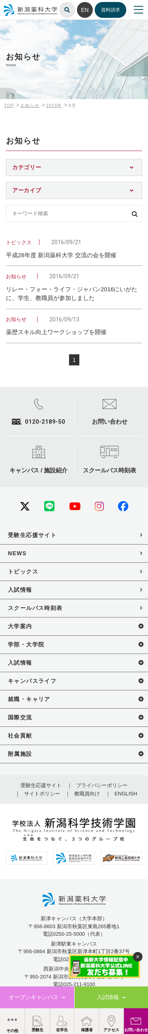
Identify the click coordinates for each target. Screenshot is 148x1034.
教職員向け (87, 794)
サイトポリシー (42, 794)
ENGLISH (125, 794)
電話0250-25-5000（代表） (74, 934)
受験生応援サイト (41, 785)
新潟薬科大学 (16, 5)
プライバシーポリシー (101, 785)
